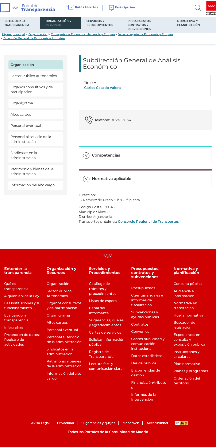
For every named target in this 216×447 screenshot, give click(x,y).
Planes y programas (191, 371)
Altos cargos (21, 115)
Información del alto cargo (33, 185)
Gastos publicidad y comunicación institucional (148, 344)
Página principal (13, 34)
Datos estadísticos (146, 356)
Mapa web (131, 423)
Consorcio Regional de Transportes (148, 222)
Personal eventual (26, 126)
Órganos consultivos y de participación (32, 89)
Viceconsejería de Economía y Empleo (145, 34)
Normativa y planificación (188, 23)
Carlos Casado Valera (102, 88)
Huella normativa (188, 315)
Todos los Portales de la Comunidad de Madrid (108, 432)
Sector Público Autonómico (34, 76)
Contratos (139, 324)
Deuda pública (143, 363)
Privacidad (65, 423)
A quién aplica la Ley (21, 296)
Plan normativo (187, 364)
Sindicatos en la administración (24, 155)
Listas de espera (103, 301)
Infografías (13, 327)
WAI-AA (181, 423)
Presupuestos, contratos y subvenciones (139, 25)
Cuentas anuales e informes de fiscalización (147, 300)
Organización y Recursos (59, 23)
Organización (37, 34)
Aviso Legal (40, 423)
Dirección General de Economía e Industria (34, 38)
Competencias (106, 155)
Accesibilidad (157, 423)
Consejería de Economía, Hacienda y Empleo (83, 34)
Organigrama (22, 103)
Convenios (140, 332)
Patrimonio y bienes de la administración (32, 171)
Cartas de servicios (105, 332)
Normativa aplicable (111, 178)
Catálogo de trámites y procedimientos (102, 288)
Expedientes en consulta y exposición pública (189, 339)
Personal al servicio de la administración (31, 139)
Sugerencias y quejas (98, 423)
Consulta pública (188, 284)
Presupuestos (143, 288)
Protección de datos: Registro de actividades (22, 339)
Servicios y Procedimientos (99, 23)
